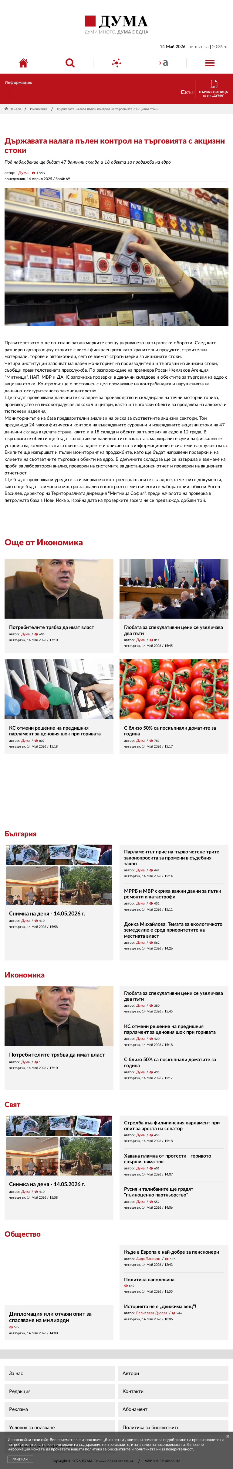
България (20, 834)
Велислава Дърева (151, 1313)
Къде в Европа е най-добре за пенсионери (171, 1252)
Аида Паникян (148, 1259)
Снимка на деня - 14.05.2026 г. (47, 914)
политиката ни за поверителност (163, 1449)
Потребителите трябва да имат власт (51, 627)
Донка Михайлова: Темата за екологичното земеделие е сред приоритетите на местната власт (173, 930)
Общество (23, 1234)
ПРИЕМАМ (20, 1459)
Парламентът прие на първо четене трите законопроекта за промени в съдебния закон (171, 857)
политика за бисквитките (107, 1449)
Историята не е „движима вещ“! (160, 1306)
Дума (23, 173)
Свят (12, 1105)
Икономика (39, 109)
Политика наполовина (149, 1279)
